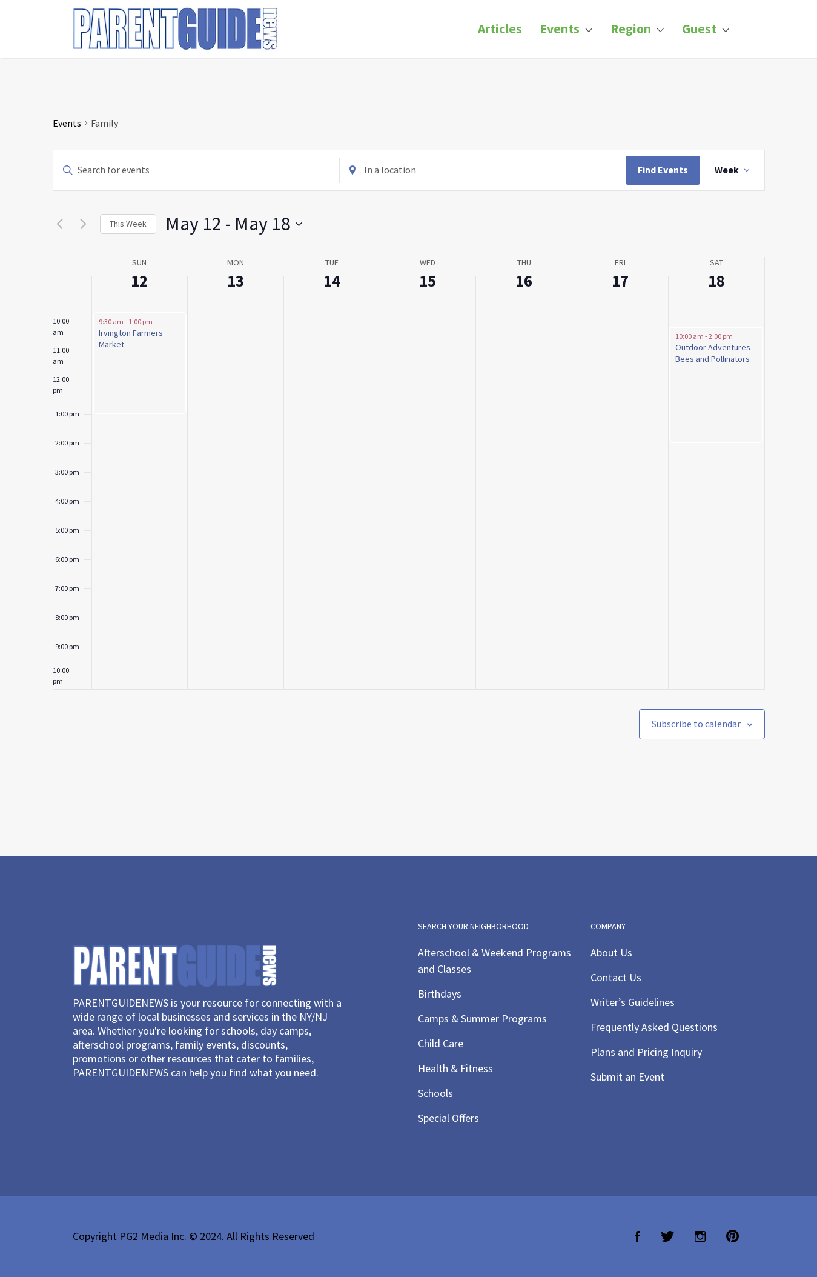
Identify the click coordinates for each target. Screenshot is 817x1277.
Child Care (440, 1043)
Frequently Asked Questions (654, 1027)
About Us (611, 952)
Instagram (700, 1236)
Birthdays (439, 994)
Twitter (667, 1236)
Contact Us (615, 977)
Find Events (663, 170)
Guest (699, 29)
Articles (500, 29)
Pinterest (732, 1236)
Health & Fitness (455, 1068)
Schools (435, 1093)
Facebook (637, 1236)
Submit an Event (627, 1077)
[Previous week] (60, 224)
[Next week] (83, 224)
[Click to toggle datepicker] (233, 224)
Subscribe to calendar (696, 724)
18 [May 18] (716, 280)
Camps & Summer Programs (482, 1018)
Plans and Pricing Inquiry (646, 1052)
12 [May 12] (139, 280)
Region (630, 29)
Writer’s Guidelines (632, 1002)
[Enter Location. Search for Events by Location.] (483, 170)
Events (560, 29)
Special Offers (448, 1118)
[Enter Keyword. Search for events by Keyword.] (196, 170)
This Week (128, 223)
